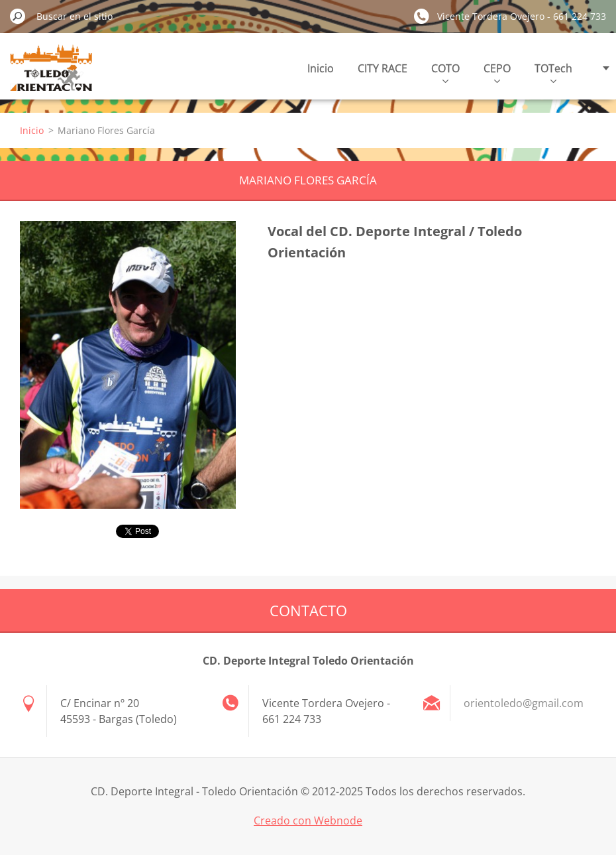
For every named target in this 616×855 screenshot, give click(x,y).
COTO (445, 72)
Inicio (320, 68)
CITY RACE (382, 68)
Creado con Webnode (308, 820)
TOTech (553, 72)
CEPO (497, 72)
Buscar (18, 16)
